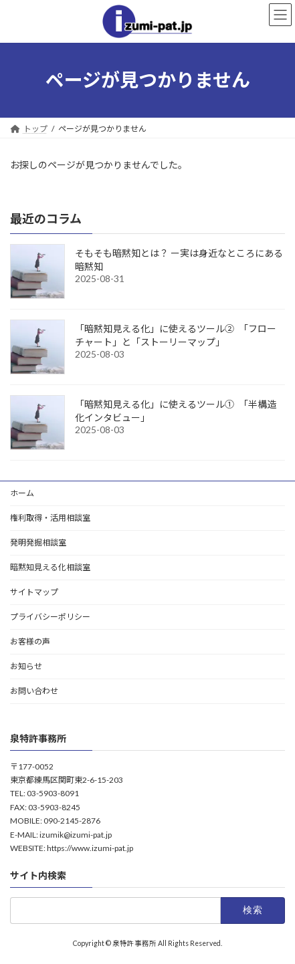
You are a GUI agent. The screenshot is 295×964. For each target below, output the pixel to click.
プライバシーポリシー (50, 617)
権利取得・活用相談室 (50, 518)
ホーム (22, 493)
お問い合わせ (34, 691)
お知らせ (26, 666)
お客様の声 (30, 641)
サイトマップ (34, 592)
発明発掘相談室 (38, 542)
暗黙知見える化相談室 (50, 567)
